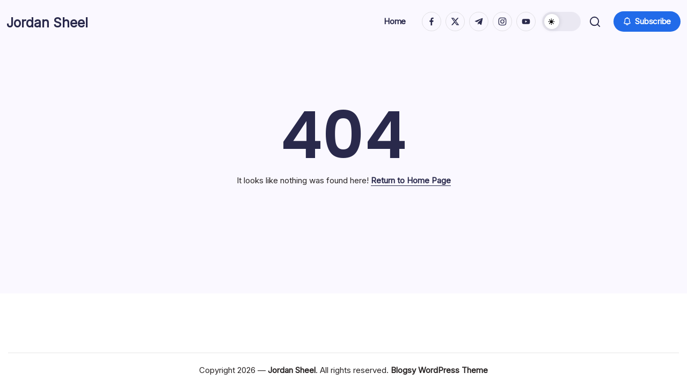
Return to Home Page (411, 180)
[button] (559, 21)
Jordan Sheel (58, 21)
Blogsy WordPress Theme (439, 370)
